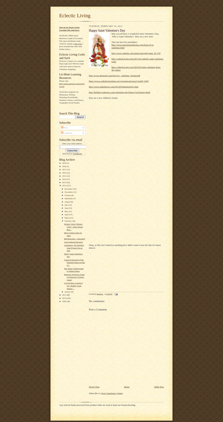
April (67, 214)
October (68, 195)
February (68, 221)
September (69, 198)
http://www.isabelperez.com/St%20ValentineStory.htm (113, 86)
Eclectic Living (75, 15)
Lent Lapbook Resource (73, 242)
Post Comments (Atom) (112, 393)
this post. (78, 44)
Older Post (159, 387)
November (69, 192)
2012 (64, 185)
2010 (64, 298)
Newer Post (94, 387)
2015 (64, 176)
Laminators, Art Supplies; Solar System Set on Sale (74, 248)
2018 (64, 166)
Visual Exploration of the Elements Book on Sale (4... (74, 262)
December (69, 189)
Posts (64, 128)
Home (127, 387)
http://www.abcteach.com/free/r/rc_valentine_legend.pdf (114, 75)
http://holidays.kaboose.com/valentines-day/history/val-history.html (119, 92)
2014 (64, 179)
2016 (64, 173)
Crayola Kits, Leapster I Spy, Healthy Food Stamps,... (73, 285)
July (66, 205)
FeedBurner (77, 154)
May (67, 211)
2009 (64, 301)
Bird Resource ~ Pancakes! (74, 239)
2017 (64, 169)
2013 (64, 182)
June (67, 208)
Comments (66, 133)
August (68, 202)
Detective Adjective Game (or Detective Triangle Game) (74, 277)
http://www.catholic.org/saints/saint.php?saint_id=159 (136, 53)
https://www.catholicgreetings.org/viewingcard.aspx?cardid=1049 (118, 81)
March (67, 218)
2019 (64, 163)
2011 (64, 295)
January (68, 292)
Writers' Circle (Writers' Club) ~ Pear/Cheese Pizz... (73, 227)
